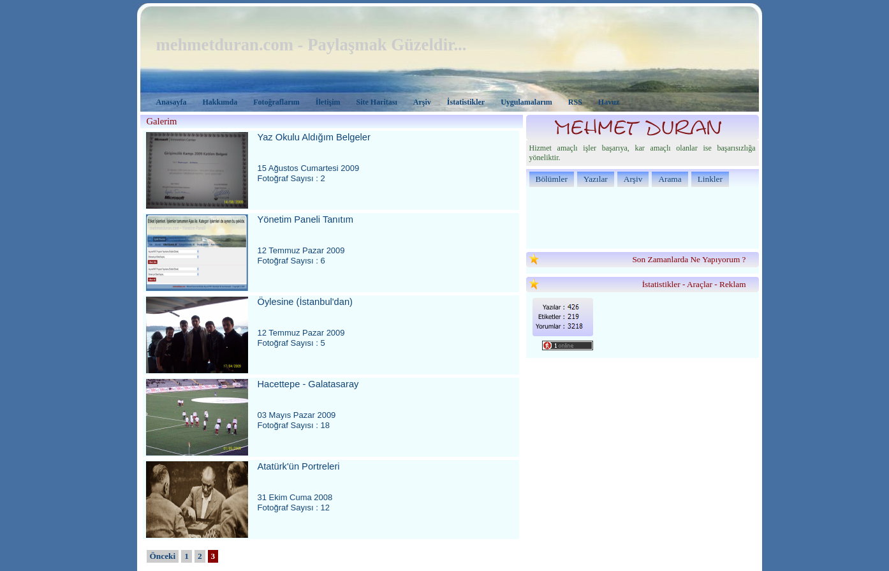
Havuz (608, 102)
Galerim (162, 121)
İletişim (328, 102)
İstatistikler (466, 102)
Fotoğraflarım (276, 102)
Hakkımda (220, 102)
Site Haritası (376, 102)
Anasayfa (171, 102)
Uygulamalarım (526, 102)
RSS (575, 102)
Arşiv (422, 102)
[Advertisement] (642, 217)
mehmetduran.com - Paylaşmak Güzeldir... (311, 44)
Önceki (163, 556)
